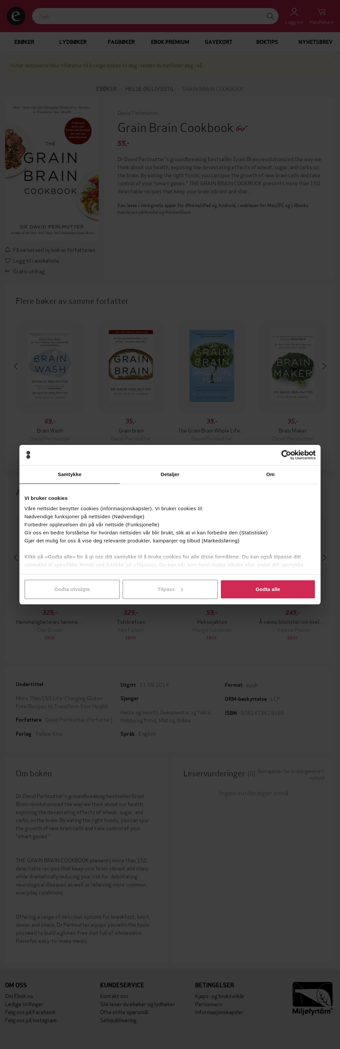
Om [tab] (270, 474)
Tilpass (170, 589)
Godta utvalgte (72, 589)
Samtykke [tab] (70, 474)
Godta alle (268, 589)
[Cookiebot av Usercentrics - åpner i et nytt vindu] (286, 455)
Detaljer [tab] (170, 474)
